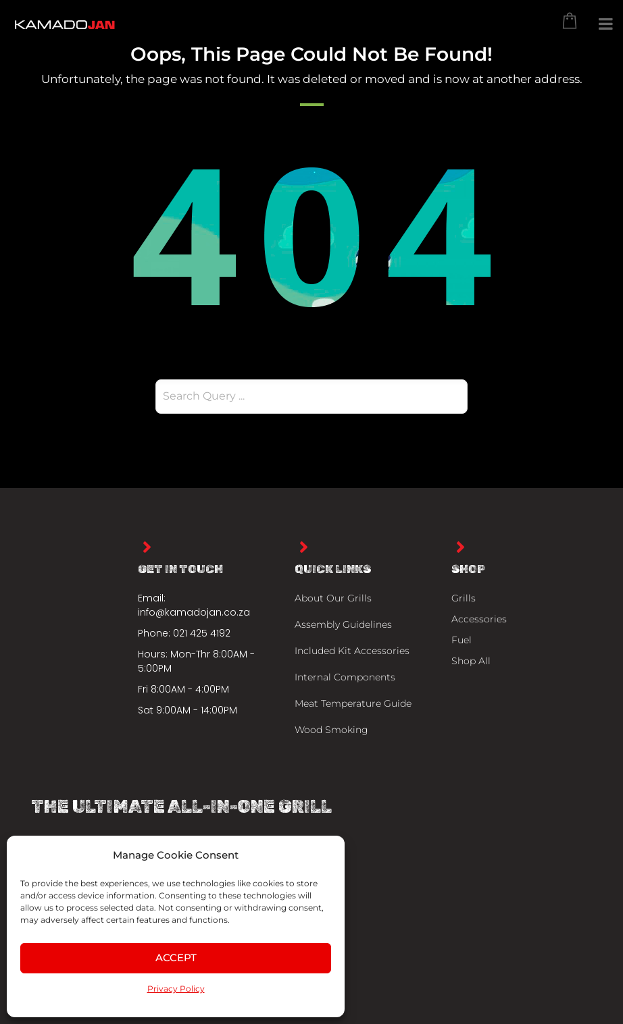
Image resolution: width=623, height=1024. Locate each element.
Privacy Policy (176, 988)
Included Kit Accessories (352, 651)
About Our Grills (333, 598)
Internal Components (345, 677)
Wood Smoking (331, 730)
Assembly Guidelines (343, 624)
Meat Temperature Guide (353, 703)
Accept (176, 957)
